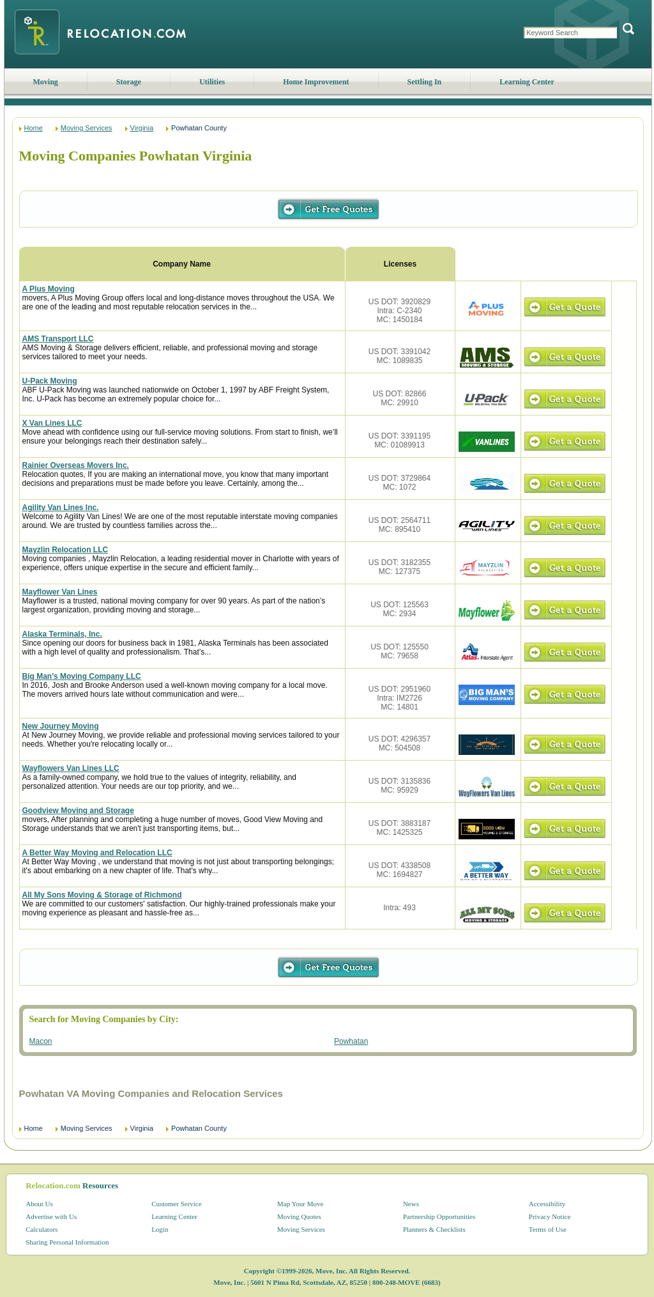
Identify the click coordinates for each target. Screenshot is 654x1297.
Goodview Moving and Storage (78, 810)
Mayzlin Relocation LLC (65, 549)
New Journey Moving (60, 726)
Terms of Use (548, 1229)
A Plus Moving (48, 288)
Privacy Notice (550, 1216)
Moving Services (86, 128)
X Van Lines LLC (52, 423)
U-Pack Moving (49, 381)
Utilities (212, 81)
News (411, 1204)
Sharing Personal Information (67, 1242)
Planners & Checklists (434, 1229)
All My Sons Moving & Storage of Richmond (102, 894)
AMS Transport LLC (58, 338)
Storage (128, 81)
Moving (45, 81)
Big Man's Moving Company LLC (81, 676)
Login (159, 1229)
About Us (39, 1204)
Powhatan (351, 1041)
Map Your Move (300, 1204)
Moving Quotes (299, 1216)
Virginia (142, 128)
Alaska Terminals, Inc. (62, 634)
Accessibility (547, 1204)
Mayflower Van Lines (60, 591)
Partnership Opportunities (439, 1216)
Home (33, 128)
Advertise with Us (51, 1216)
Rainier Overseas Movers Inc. (75, 465)
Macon (40, 1041)
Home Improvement (316, 81)
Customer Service (176, 1204)
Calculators (41, 1229)
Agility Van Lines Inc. (60, 507)
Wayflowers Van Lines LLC (70, 768)
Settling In (424, 81)
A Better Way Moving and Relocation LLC (97, 852)
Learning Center (526, 81)
